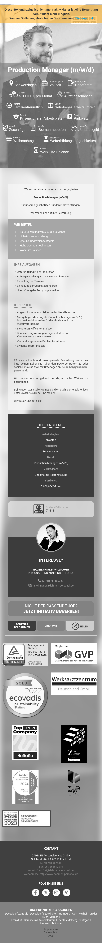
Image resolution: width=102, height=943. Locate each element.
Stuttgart (84, 920)
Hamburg (64, 913)
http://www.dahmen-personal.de (59, 874)
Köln (74, 913)
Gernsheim (30, 920)
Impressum (51, 929)
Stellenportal (84, 18)
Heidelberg (70, 920)
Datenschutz (51, 932)
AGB (51, 935)
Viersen (54, 916)
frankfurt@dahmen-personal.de (55, 870)
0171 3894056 (55, 581)
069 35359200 (53, 863)
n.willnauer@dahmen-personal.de (54, 585)
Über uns (51, 625)
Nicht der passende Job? (51, 609)
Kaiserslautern (47, 920)
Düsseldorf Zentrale (16, 913)
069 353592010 (54, 866)
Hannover (44, 923)
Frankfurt (16, 920)
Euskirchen (50, 913)
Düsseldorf (36, 913)
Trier (60, 920)
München (57, 923)
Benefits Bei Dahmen (22, 626)
